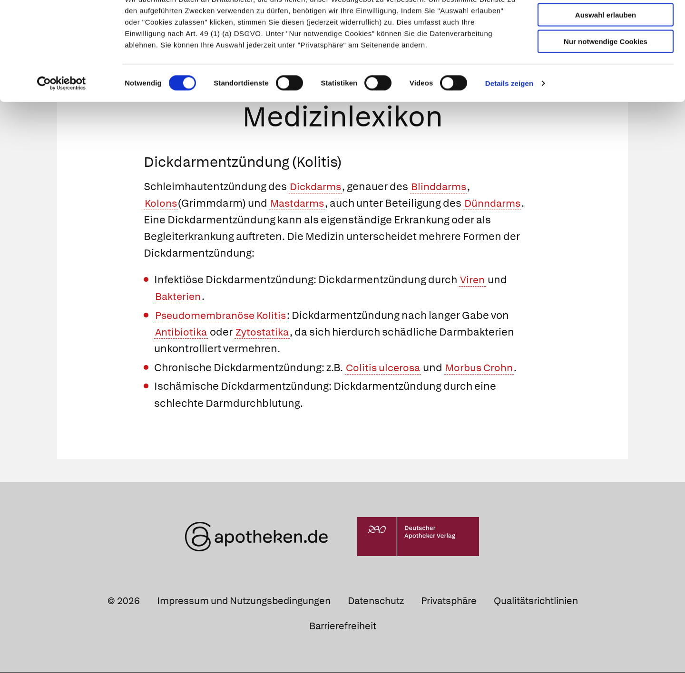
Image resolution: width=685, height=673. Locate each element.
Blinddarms (443, 187)
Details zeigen (509, 119)
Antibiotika (182, 333)
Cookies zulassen (606, 23)
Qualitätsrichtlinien (536, 602)
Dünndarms (499, 204)
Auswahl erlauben (605, 50)
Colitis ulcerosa (384, 368)
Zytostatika (265, 333)
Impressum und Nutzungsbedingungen (244, 602)
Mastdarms (300, 204)
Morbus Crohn (483, 368)
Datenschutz (376, 602)
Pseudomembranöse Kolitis (224, 316)
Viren (473, 281)
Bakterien (179, 297)
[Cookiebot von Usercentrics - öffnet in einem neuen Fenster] (61, 119)
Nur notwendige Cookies (605, 77)
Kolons (161, 204)
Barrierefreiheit (342, 627)
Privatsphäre (449, 602)
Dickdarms (317, 187)
